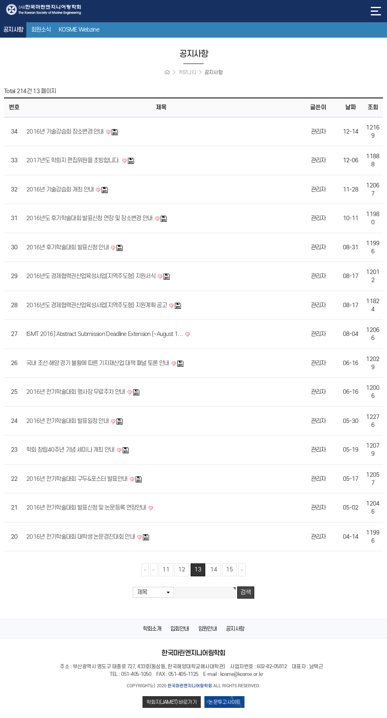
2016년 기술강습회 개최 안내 (60, 189)
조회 (373, 107)
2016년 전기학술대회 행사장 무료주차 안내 (76, 391)
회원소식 (41, 29)
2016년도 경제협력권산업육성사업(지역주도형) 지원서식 (91, 276)
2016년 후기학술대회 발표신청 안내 (68, 247)
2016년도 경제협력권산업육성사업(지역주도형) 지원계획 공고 (97, 305)
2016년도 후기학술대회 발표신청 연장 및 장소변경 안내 (90, 218)
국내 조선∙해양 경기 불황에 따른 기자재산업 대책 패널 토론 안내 (98, 363)
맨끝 (242, 569)
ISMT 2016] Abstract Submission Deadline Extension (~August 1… (105, 334)
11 (166, 569)
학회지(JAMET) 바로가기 (172, 702)
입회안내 (179, 628)
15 (229, 569)
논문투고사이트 (224, 702)
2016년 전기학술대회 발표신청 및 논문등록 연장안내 (86, 507)
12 (181, 569)
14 (213, 569)
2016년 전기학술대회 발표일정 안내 (68, 421)
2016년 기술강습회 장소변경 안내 (65, 131)
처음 (145, 569)
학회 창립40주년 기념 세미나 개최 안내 (71, 449)
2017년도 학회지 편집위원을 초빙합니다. (73, 160)
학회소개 (152, 628)
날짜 (350, 107)
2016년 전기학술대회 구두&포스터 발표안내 (77, 478)
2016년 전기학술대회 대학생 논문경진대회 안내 (81, 536)
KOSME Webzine (79, 29)
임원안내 (207, 628)
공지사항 (13, 29)
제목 (142, 592)
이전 (153, 569)
